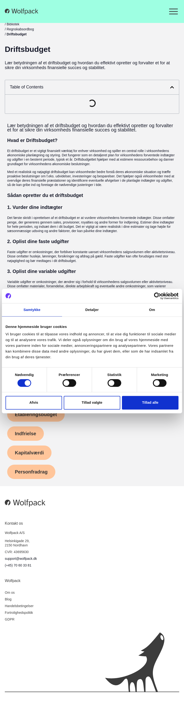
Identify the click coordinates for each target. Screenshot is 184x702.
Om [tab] (152, 310)
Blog (8, 599)
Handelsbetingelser (19, 606)
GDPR (9, 619)
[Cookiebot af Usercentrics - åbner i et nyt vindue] (157, 295)
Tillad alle (150, 403)
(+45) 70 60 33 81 (18, 565)
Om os (10, 592)
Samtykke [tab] (31, 310)
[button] (172, 87)
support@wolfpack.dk (21, 559)
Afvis (33, 403)
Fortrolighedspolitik (19, 613)
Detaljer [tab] (92, 310)
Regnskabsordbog (20, 29)
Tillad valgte (92, 403)
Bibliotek (13, 24)
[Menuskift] (173, 11)
